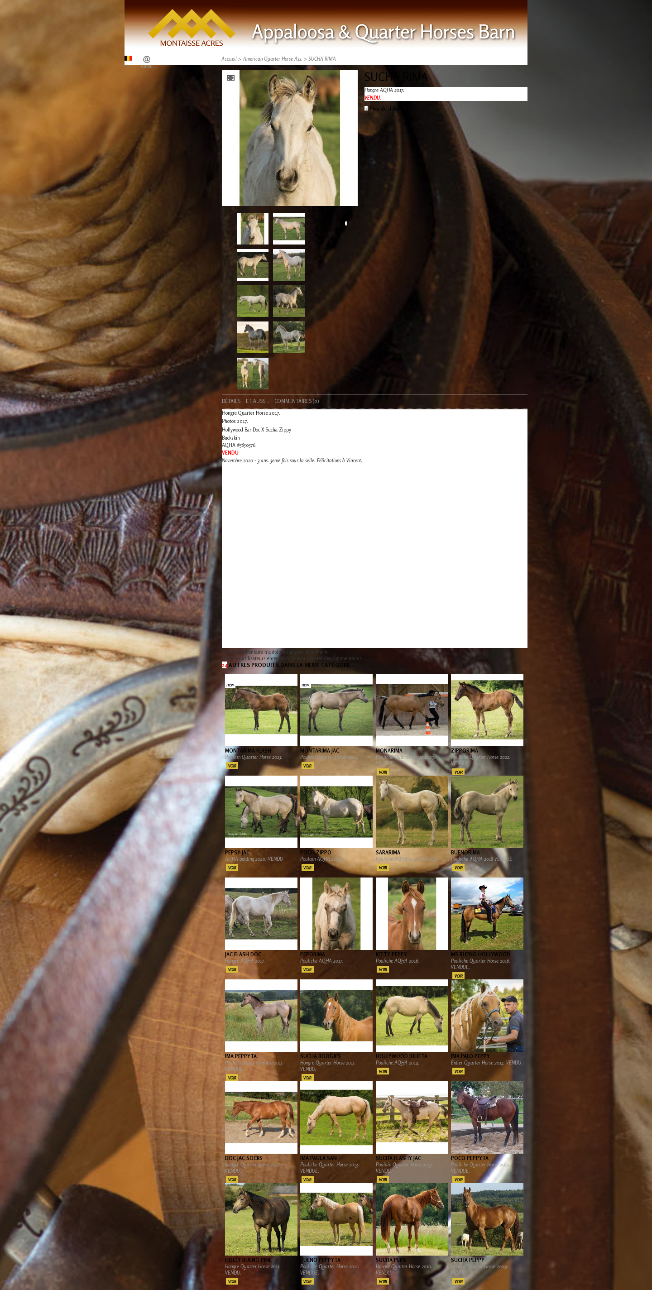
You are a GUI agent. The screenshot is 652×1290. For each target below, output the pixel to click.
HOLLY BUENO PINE (248, 1260)
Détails (231, 401)
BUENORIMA (465, 852)
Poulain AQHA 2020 (321, 859)
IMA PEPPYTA (241, 1056)
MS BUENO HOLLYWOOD (480, 954)
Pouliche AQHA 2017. (322, 961)
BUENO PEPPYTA (320, 1260)
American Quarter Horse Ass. (272, 59)
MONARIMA (389, 751)
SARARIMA (388, 852)
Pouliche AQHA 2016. (398, 961)
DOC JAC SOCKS (244, 1158)
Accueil (229, 59)
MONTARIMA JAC (319, 751)
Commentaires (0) (297, 401)
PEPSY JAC (237, 852)
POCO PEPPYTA (470, 1158)
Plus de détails (386, 109)
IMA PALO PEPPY (470, 1056)
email (147, 66)
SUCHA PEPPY (467, 1260)
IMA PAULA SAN (318, 1158)
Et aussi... (257, 401)
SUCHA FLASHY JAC (398, 1158)
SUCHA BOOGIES (320, 1056)
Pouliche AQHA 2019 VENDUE (406, 859)
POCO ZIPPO (315, 852)
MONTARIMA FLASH (248, 751)
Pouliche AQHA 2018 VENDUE (481, 859)
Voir (232, 765)
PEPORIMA (312, 954)
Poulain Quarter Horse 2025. (254, 757)
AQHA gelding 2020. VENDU (254, 859)
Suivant (346, 224)
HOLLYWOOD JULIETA (401, 1056)
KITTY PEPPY (391, 954)
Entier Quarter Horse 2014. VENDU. (487, 1063)
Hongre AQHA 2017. (245, 961)
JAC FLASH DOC (243, 954)
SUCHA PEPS (391, 1260)
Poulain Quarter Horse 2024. (329, 757)
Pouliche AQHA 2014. (397, 1063)
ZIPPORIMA (464, 751)
